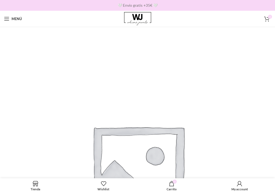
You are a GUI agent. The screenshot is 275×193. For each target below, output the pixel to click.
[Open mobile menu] (13, 18)
